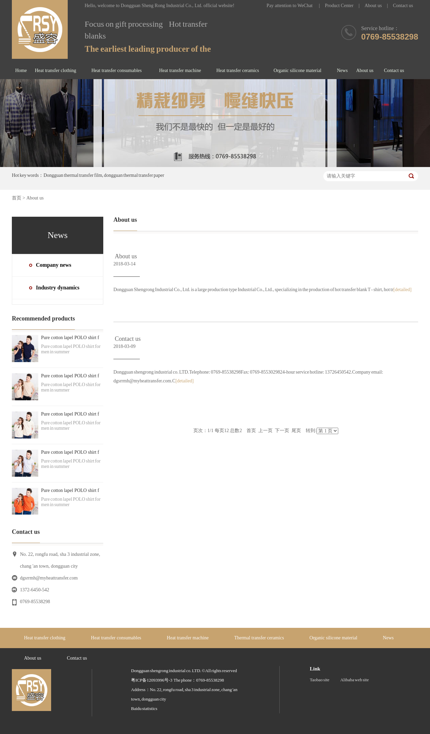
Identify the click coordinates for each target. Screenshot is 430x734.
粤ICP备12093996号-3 (151, 680)
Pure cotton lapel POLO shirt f (70, 337)
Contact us (403, 5)
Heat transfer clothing (55, 70)
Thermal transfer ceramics (259, 637)
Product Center (339, 5)
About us (373, 5)
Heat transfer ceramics (237, 70)
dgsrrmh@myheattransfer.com (49, 578)
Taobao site (319, 679)
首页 (16, 197)
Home (21, 70)
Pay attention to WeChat (290, 5)
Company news (53, 265)
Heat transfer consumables (116, 70)
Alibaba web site (354, 679)
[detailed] (402, 289)
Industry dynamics (57, 287)
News (342, 70)
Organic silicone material (297, 70)
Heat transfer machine (180, 70)
